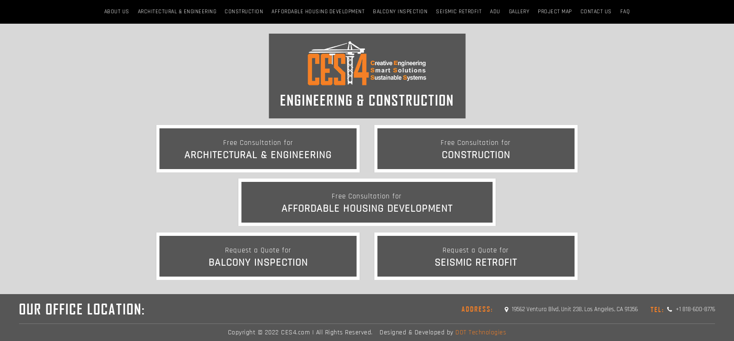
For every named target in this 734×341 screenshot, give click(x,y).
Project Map (555, 11)
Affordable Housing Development (318, 11)
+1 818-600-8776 (683, 309)
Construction (244, 11)
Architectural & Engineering (177, 11)
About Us (116, 11)
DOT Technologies (480, 332)
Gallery (519, 11)
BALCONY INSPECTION (400, 11)
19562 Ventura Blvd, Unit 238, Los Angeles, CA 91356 (571, 309)
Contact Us (596, 11)
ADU (495, 11)
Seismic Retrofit (458, 11)
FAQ (625, 11)
